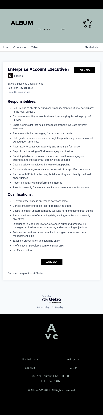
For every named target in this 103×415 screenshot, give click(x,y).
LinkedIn (30, 367)
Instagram (72, 359)
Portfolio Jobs (30, 359)
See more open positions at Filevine (25, 273)
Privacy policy (43, 307)
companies (19, 47)
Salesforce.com (38, 245)
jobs (5, 47)
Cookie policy (57, 307)
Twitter (72, 367)
